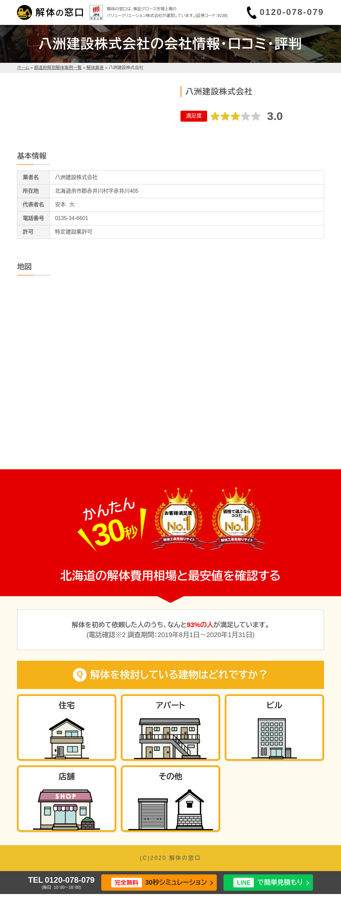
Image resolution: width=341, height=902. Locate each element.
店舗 (67, 776)
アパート (170, 705)
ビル (274, 705)
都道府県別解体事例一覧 (58, 67)
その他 (170, 776)
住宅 (67, 705)
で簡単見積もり (268, 882)
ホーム (23, 67)
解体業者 (95, 67)
